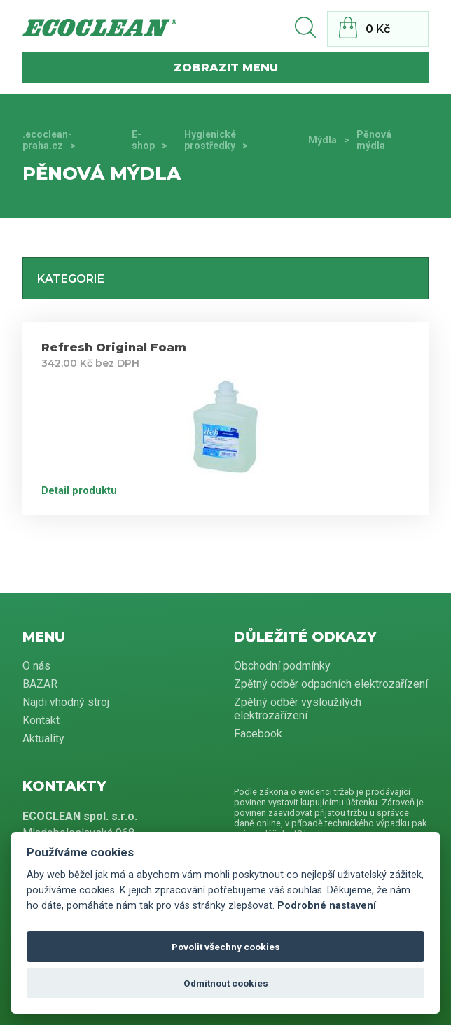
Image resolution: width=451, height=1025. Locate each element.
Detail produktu (79, 490)
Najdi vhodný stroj (65, 702)
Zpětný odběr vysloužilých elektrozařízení (297, 708)
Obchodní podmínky (282, 665)
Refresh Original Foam (113, 347)
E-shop (143, 140)
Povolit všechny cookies (226, 946)
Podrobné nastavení (326, 906)
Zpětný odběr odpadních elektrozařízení (331, 684)
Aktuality (43, 738)
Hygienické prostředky (210, 140)
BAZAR (39, 684)
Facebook (258, 733)
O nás (36, 665)
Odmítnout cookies (225, 983)
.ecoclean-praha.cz (47, 140)
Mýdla (322, 140)
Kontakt (41, 720)
